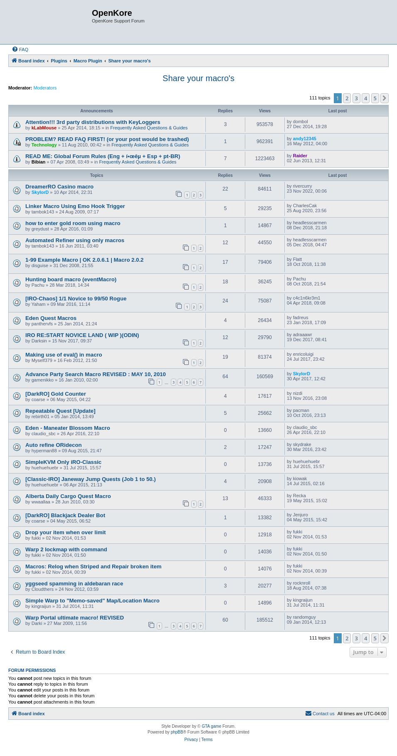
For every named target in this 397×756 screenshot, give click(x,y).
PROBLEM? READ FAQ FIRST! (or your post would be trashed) (107, 139)
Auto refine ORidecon (53, 445)
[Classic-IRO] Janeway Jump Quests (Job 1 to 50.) (90, 479)
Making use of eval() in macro (63, 355)
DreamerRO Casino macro (59, 186)
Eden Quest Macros (50, 318)
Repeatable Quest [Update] (60, 411)
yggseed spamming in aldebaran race (74, 583)
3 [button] (356, 98)
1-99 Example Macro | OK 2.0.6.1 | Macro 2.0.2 (84, 260)
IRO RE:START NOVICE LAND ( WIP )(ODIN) (82, 335)
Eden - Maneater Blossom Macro (67, 428)
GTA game (211, 726)
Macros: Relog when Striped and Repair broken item (93, 566)
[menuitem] (20, 50)
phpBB (177, 732)
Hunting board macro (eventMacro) (70, 279)
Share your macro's (198, 78)
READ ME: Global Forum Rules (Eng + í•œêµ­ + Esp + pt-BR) (102, 156)
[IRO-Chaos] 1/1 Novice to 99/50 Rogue (75, 298)
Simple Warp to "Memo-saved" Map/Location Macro (92, 600)
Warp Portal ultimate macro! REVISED (74, 618)
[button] (384, 98)
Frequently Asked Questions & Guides (148, 127)
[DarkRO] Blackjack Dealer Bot (65, 515)
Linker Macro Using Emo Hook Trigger (75, 206)
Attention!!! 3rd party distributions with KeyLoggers (92, 122)
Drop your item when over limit (65, 532)
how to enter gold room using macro (73, 223)
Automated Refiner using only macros (74, 240)
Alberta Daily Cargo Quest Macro (68, 496)
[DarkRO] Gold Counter (55, 394)
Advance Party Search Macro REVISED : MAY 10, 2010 (95, 374)
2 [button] (346, 98)
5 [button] (375, 98)
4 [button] (365, 98)
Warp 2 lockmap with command (66, 549)
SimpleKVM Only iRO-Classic (63, 462)
